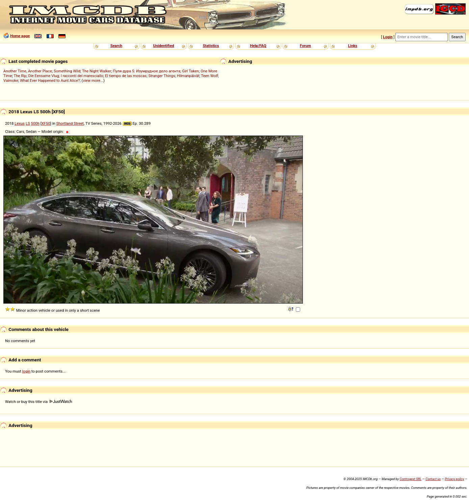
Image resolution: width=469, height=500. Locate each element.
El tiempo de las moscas (126, 75)
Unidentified (163, 45)
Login (387, 36)
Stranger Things (161, 75)
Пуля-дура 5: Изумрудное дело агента (146, 71)
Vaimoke (10, 80)
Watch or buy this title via (38, 401)
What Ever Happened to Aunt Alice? (50, 80)
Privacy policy (454, 479)
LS (28, 123)
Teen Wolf (209, 75)
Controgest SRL (410, 479)
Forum (305, 45)
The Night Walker (96, 71)
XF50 (46, 123)
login (26, 371)
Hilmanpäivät (188, 75)
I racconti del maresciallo (82, 75)
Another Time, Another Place (27, 71)
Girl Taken (190, 71)
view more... (93, 80)
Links (352, 45)
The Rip (20, 75)
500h (35, 123)
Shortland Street (70, 123)
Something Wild (67, 71)
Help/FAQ (258, 45)
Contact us (433, 479)
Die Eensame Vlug (43, 75)
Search (116, 45)
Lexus (20, 123)
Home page (20, 35)
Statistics (211, 45)
